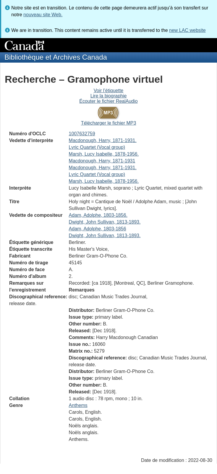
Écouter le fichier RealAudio (108, 101)
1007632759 (82, 133)
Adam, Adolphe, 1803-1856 (97, 228)
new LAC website (187, 30)
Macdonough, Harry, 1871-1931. (103, 140)
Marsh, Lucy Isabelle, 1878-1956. (104, 154)
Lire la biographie (108, 95)
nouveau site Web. (42, 14)
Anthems (78, 405)
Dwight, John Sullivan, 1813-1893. (105, 221)
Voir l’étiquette (109, 90)
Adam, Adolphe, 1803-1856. (98, 215)
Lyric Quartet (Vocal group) (97, 147)
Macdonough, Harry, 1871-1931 (102, 160)
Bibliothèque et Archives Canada (55, 57)
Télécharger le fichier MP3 (108, 123)
